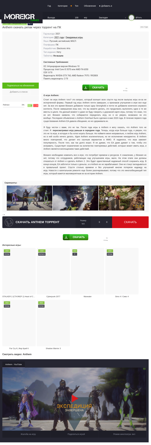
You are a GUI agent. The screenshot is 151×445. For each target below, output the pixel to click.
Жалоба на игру (26, 368)
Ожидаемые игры (74, 37)
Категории (63, 6)
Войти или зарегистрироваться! (90, 437)
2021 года (59, 37)
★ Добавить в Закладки (105, 12)
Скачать (130, 222)
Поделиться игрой (74, 368)
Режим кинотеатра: (122, 368)
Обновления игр (90, 12)
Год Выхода (51, 12)
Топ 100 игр (76, 18)
